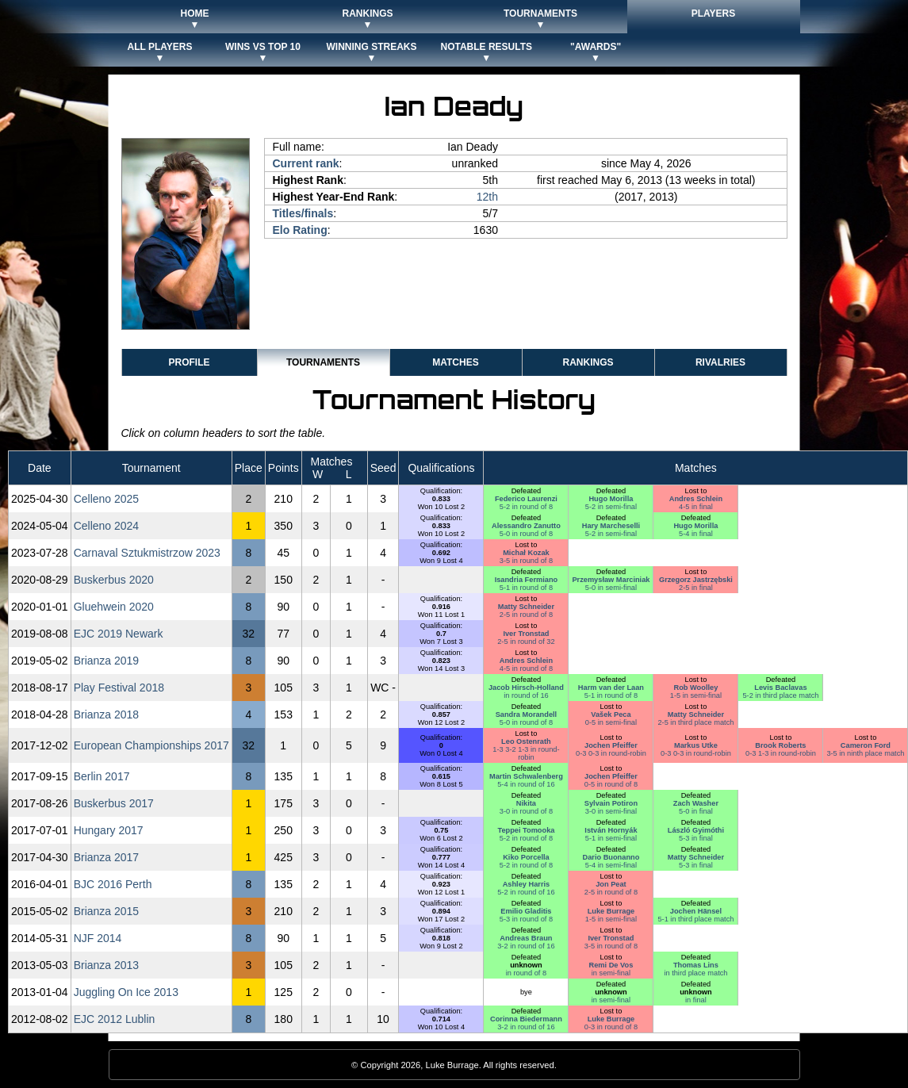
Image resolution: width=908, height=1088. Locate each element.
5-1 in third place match (695, 919)
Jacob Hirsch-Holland (526, 687)
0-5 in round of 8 (611, 784)
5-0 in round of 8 (526, 534)
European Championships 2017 (151, 745)
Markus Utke (696, 745)
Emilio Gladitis (525, 911)
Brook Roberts (780, 745)
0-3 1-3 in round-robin (780, 753)
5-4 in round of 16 (525, 784)
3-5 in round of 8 (526, 561)
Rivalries (720, 362)
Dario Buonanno (611, 857)
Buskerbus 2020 (114, 579)
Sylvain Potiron (611, 803)
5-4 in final (696, 534)
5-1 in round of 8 (526, 588)
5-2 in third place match (780, 695)
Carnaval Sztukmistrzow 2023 (147, 552)
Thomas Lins (695, 965)
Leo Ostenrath (526, 741)
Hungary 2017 (109, 830)
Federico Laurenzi (526, 499)
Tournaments (323, 362)
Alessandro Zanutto (526, 526)
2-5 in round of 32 (525, 642)
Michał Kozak (526, 553)
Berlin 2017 (102, 776)
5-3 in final (696, 838)
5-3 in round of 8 (526, 919)
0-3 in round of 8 (611, 1027)
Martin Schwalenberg (526, 776)
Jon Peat (611, 884)
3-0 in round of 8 (526, 811)
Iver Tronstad (526, 634)
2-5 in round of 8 (526, 615)
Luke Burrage (611, 911)
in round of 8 (526, 973)
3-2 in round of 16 (525, 946)
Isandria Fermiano (526, 580)
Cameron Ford (866, 745)
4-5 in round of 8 (526, 668)
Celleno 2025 (107, 498)
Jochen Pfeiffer (611, 745)
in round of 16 (526, 695)
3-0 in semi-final (611, 811)
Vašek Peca (610, 714)
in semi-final (611, 973)
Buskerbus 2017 (114, 803)
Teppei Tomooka (525, 830)
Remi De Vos (611, 965)
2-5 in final (696, 588)
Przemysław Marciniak (610, 580)
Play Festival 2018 (119, 687)
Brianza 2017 (107, 857)
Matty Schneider (526, 607)
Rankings (587, 362)
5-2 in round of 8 (526, 507)
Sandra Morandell (526, 714)
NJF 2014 (98, 938)
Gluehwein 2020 (114, 606)
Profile (188, 362)
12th (487, 196)
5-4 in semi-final (611, 865)
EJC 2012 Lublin (114, 1019)
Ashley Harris (526, 884)
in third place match (695, 973)
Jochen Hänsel (696, 911)
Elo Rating (300, 230)
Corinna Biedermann (526, 1019)
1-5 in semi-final (696, 695)
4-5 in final (696, 507)
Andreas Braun (526, 938)
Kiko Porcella (526, 857)
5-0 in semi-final (611, 588)
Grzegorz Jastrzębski (696, 580)
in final (696, 1000)
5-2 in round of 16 (525, 892)
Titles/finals (303, 213)
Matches (455, 362)
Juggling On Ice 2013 (126, 992)
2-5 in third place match (695, 722)
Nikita (526, 803)
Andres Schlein (695, 499)
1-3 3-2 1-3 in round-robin (525, 753)
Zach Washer (695, 803)
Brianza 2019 (107, 660)
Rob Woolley (696, 687)
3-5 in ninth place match (865, 753)
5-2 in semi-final (611, 507)
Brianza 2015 (107, 911)
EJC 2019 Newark (118, 633)
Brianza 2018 (107, 714)
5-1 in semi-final (611, 838)
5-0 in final (696, 811)
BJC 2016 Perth (113, 884)
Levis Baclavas (780, 687)
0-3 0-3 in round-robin (611, 753)
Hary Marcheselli (611, 526)
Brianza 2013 (107, 965)
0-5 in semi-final (611, 722)
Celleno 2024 (107, 525)
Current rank (306, 163)
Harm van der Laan (611, 687)
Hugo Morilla (610, 499)
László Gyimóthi (696, 830)
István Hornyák (610, 830)
